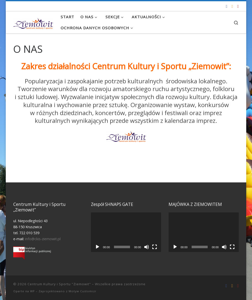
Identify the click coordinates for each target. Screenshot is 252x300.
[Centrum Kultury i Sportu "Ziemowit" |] (33, 22)
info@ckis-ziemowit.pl (43, 238)
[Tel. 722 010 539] (238, 6)
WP (32, 291)
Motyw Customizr (82, 291)
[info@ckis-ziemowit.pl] (232, 6)
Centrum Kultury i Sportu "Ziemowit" (59, 284)
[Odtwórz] (97, 246)
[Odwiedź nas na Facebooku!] (226, 6)
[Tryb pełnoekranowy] (154, 246)
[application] (126, 232)
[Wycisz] (146, 246)
